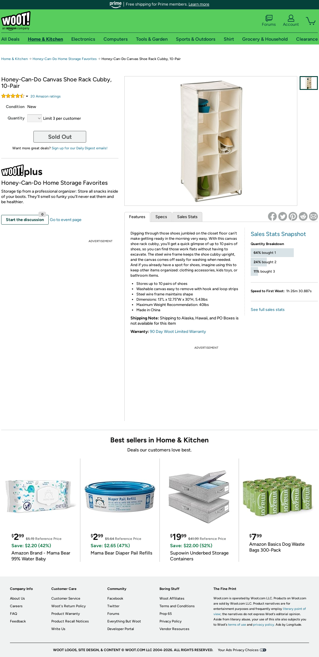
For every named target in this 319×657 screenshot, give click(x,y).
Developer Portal (120, 629)
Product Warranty (65, 614)
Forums (269, 21)
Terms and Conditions (177, 606)
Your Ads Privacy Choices (238, 650)
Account (291, 21)
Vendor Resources (174, 629)
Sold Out (60, 136)
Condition (15, 106)
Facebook (115, 598)
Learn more (199, 4)
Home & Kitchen (14, 59)
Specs (161, 216)
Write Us (58, 629)
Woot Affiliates (172, 598)
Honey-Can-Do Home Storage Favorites (65, 59)
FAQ (13, 614)
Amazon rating (45, 96)
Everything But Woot (124, 621)
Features (137, 216)
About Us (17, 598)
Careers (16, 606)
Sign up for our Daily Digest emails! (80, 148)
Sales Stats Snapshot (278, 233)
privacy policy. (264, 625)
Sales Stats (187, 216)
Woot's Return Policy (68, 606)
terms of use (237, 625)
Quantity (16, 118)
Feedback (18, 621)
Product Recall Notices (70, 621)
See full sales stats (268, 309)
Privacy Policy (170, 621)
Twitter (113, 606)
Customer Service (65, 598)
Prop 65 (166, 614)
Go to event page (66, 219)
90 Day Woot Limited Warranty (178, 331)
